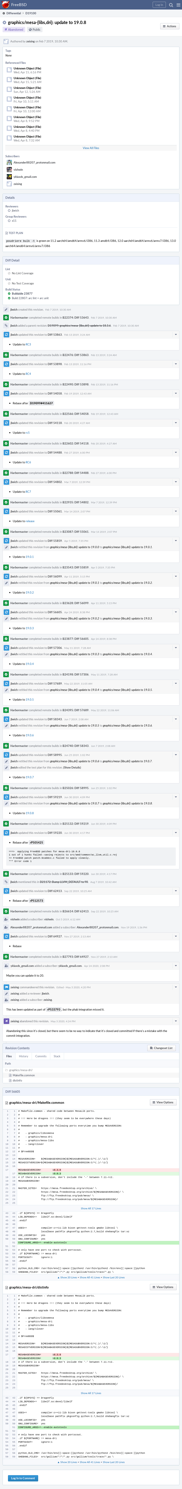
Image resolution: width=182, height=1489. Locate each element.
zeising (30, 41)
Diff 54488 (55, 452)
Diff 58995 (55, 754)
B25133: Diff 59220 (76, 873)
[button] (178, 5)
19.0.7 (30, 777)
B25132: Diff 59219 (76, 823)
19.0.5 (30, 699)
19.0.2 (30, 592)
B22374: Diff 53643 (76, 317)
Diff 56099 (55, 576)
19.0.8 (30, 813)
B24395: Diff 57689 (76, 710)
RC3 (28, 344)
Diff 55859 (55, 540)
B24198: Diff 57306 (76, 674)
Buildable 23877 (22, 293)
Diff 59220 (55, 832)
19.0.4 (30, 663)
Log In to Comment (23, 1478)
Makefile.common (24, 1075)
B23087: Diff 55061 (76, 531)
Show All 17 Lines (91, 1208)
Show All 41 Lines (90, 1277)
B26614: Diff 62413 (76, 911)
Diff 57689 (55, 683)
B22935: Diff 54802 (76, 502)
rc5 (28, 432)
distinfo (17, 1080)
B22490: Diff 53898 (76, 384)
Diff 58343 (55, 719)
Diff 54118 (55, 422)
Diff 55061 (55, 511)
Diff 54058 (55, 393)
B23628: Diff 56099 (76, 603)
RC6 (28, 462)
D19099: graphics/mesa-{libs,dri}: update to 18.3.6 (79, 325)
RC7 (28, 491)
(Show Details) (72, 767)
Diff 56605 (55, 612)
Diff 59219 (55, 797)
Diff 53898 (55, 364)
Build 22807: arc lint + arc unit (30, 298)
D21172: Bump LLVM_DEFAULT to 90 (64, 881)
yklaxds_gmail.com (25, 177)
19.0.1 (30, 556)
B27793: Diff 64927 (76, 956)
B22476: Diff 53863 (76, 354)
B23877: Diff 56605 (76, 638)
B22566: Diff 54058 (76, 413)
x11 (14, 221)
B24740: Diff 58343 (76, 745)
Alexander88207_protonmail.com (34, 162)
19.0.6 (30, 735)
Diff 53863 (55, 334)
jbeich (15, 210)
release (30, 521)
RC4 (28, 373)
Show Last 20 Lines (114, 1277)
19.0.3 (30, 628)
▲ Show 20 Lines (67, 1277)
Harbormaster (19, 317)
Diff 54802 (55, 481)
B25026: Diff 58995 (76, 787)
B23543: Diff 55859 (76, 567)
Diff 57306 (55, 647)
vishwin (18, 170)
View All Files (91, 148)
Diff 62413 (55, 890)
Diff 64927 (55, 936)
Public (37, 29)
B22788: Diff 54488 (76, 472)
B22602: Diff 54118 (76, 443)
